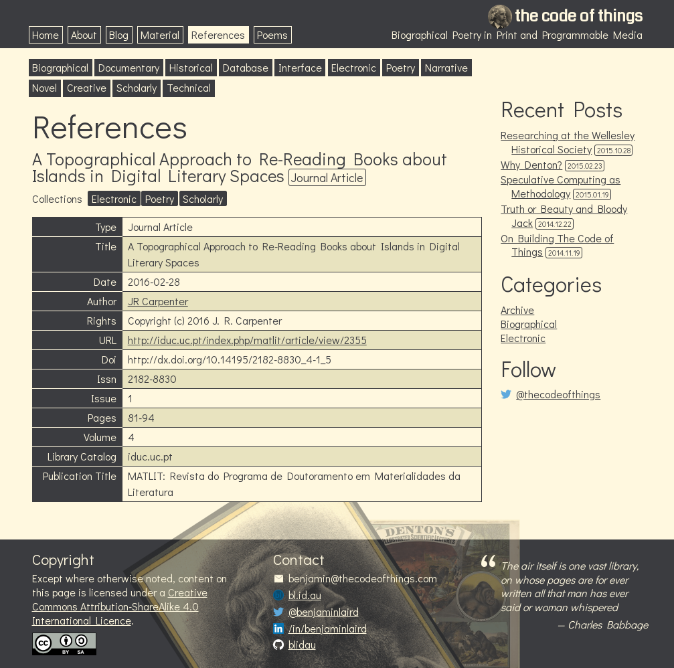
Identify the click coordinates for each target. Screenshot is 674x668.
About (84, 34)
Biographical (60, 67)
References (218, 34)
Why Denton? (531, 164)
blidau (302, 644)
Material (160, 34)
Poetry (400, 67)
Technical (189, 87)
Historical (191, 67)
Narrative (446, 67)
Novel (44, 87)
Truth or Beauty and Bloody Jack (564, 215)
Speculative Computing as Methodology (560, 186)
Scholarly (136, 87)
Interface (300, 67)
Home (45, 34)
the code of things (579, 16)
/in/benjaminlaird (327, 628)
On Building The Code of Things (557, 245)
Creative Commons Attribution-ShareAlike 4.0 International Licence (119, 606)
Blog (119, 34)
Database (245, 67)
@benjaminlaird (323, 611)
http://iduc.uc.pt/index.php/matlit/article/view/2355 (247, 340)
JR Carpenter (158, 301)
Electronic (353, 67)
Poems (272, 34)
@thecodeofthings (558, 394)
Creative (86, 87)
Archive (517, 310)
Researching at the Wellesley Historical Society (568, 142)
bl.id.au (304, 595)
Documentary (128, 67)
